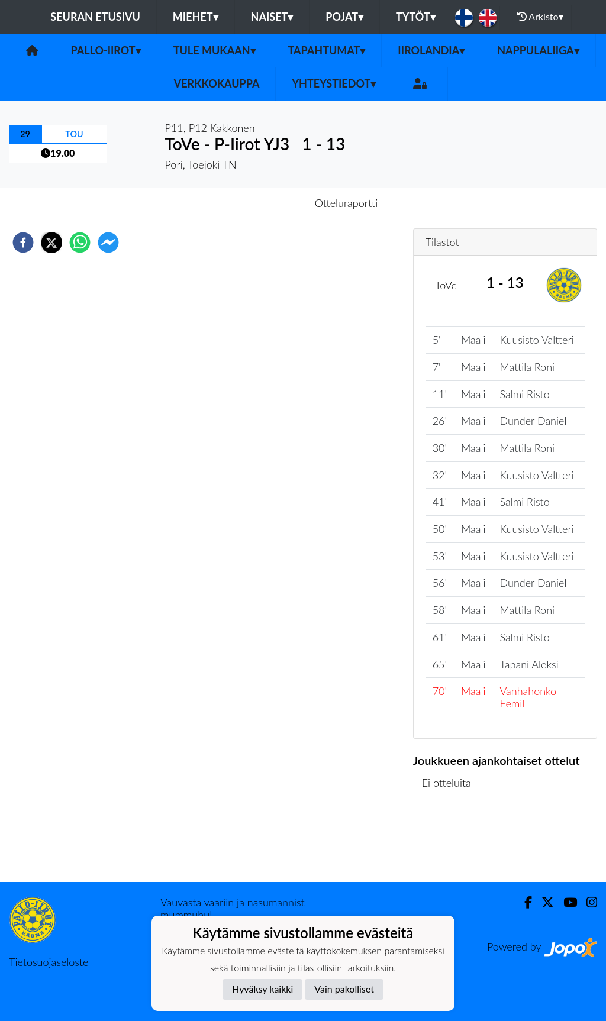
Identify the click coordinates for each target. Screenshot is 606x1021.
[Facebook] (523, 902)
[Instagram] (587, 902)
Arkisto (540, 16)
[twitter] (51, 242)
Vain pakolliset (344, 988)
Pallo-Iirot (105, 50)
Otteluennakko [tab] (262, 202)
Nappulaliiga (538, 50)
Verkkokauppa (217, 83)
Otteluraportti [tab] (346, 202)
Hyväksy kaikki (262, 988)
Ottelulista (451, 842)
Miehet (195, 16)
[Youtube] (565, 902)
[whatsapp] (80, 242)
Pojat (344, 16)
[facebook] (23, 242)
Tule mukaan (214, 50)
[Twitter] (543, 902)
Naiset (272, 16)
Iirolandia (431, 50)
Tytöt (416, 16)
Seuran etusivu (95, 16)
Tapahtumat (327, 50)
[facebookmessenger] (108, 242)
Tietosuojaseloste (48, 961)
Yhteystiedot (334, 83)
